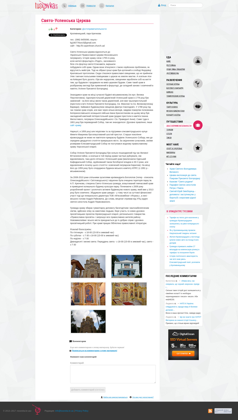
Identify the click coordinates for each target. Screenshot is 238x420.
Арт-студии (171, 156)
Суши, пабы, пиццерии (175, 69)
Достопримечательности (94, 29)
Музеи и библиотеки (175, 111)
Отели (169, 134)
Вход (163, 5)
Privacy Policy (81, 411)
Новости (91, 5)
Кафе (168, 61)
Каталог (110, 5)
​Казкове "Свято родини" (181, 181)
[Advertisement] (187, 33)
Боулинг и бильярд (174, 88)
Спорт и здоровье (174, 148)
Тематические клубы (175, 96)
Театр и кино (172, 107)
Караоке (169, 92)
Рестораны (171, 65)
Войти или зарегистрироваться (115, 397)
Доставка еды (172, 73)
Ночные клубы (173, 84)
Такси (168, 138)
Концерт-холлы (173, 115)
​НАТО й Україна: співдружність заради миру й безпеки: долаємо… (182, 306)
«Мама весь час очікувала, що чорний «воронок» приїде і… (182, 284)
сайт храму (75, 125)
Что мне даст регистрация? (143, 397)
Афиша (72, 5)
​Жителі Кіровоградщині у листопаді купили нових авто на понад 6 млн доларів (184, 240)
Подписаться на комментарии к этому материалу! (94, 351)
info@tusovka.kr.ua (64, 411)
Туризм (169, 130)
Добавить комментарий (88, 389)
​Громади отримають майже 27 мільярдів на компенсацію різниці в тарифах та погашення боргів (184, 249)
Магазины (170, 152)
